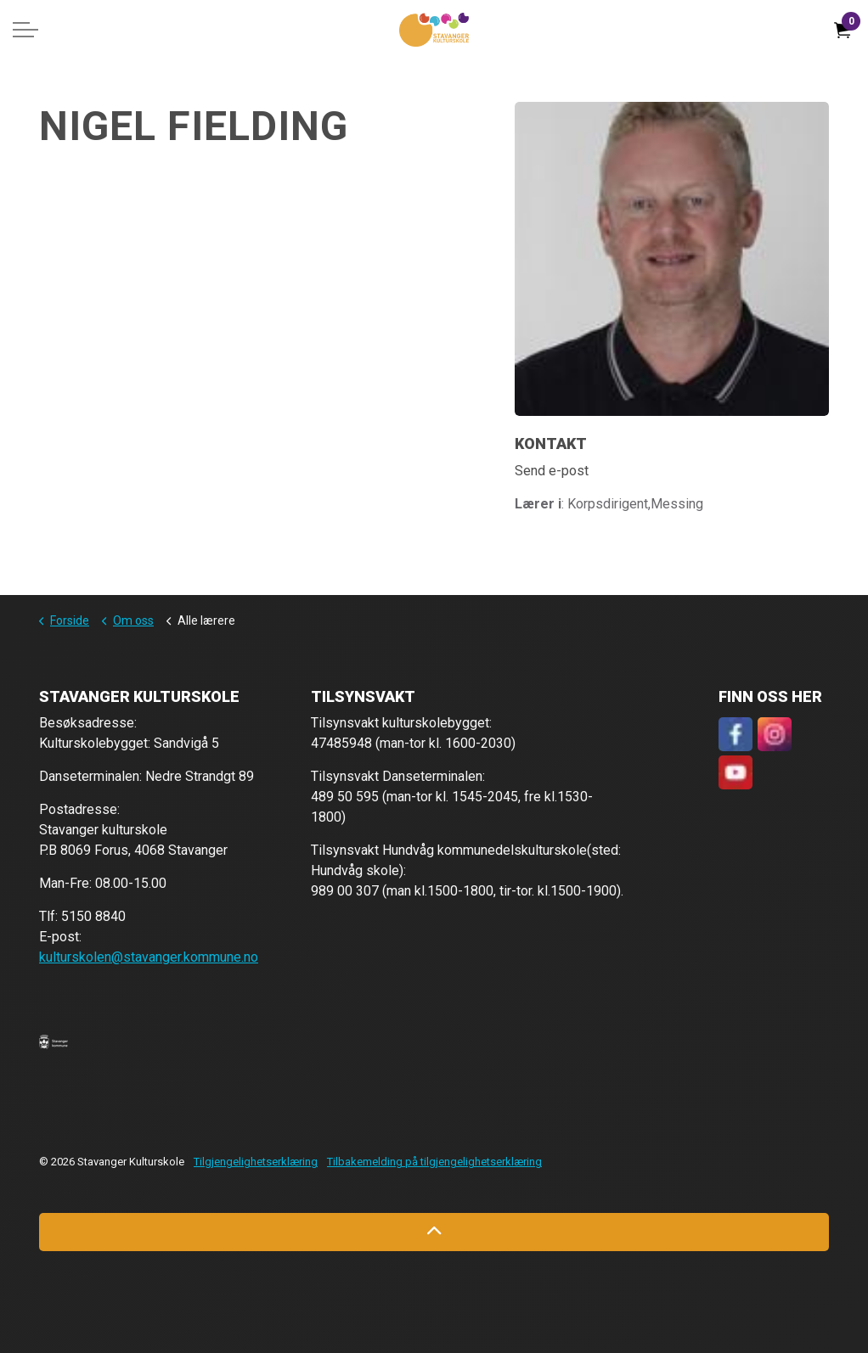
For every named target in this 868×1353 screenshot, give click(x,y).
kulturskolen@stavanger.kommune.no (148, 957)
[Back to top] (434, 1232)
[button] (53, 1041)
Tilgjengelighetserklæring (256, 1161)
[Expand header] (25, 29)
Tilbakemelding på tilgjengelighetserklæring (434, 1161)
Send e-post (552, 471)
